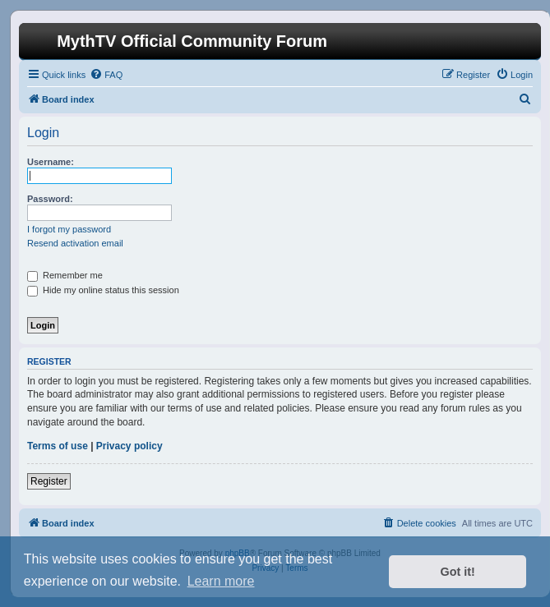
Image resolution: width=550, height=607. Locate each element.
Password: (50, 199)
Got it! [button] (458, 571)
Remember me (65, 275)
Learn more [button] (221, 581)
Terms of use (57, 446)
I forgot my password (69, 229)
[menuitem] (106, 75)
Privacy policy (129, 446)
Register (48, 481)
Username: (50, 162)
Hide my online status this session (103, 290)
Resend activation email (75, 243)
